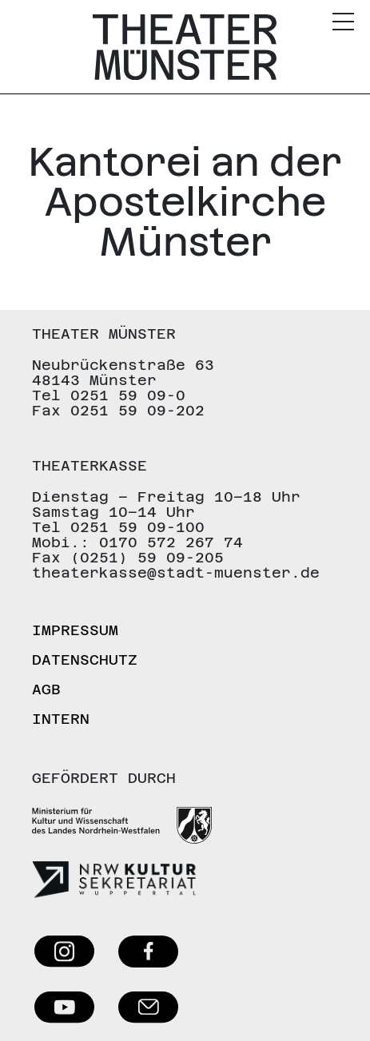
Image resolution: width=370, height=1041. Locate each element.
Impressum (75, 630)
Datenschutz (84, 659)
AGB (46, 689)
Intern (61, 718)
